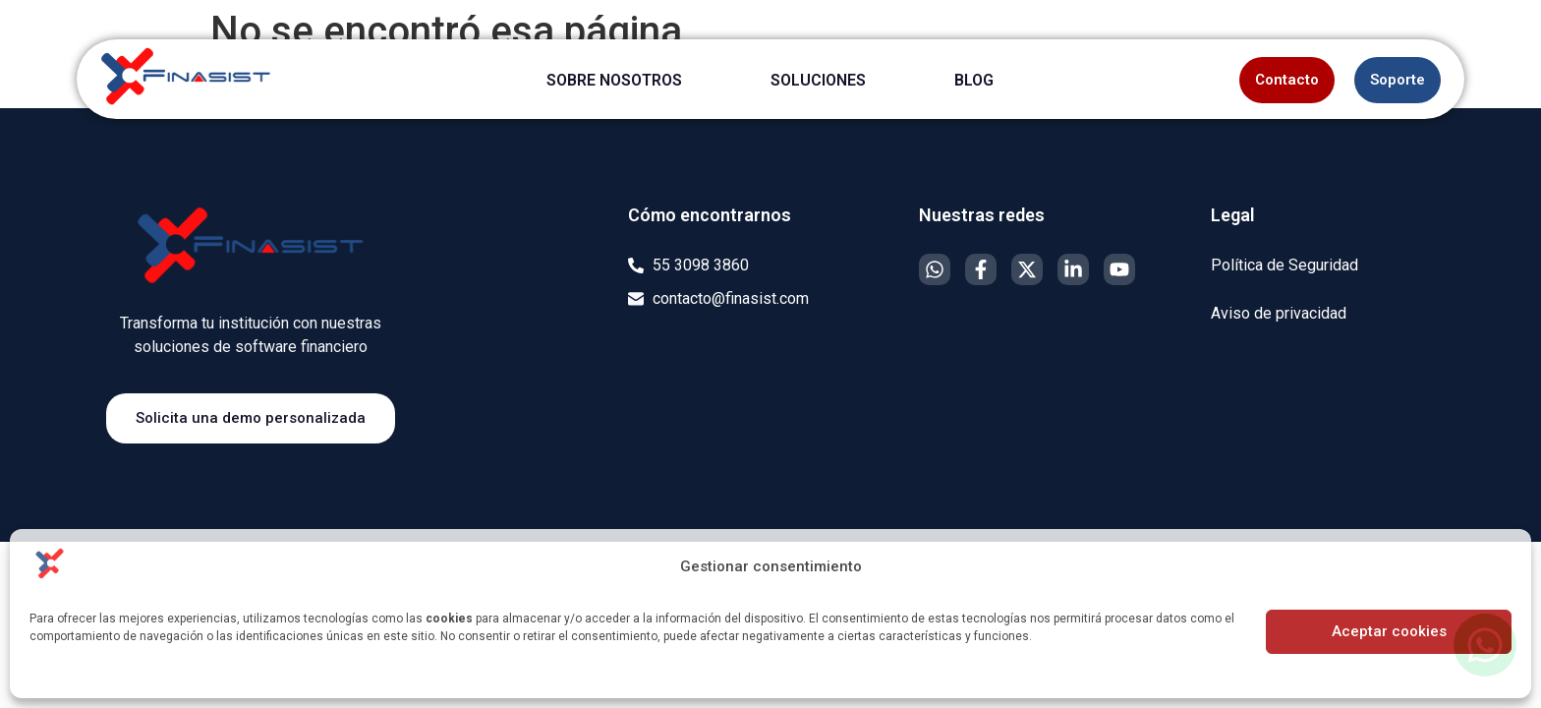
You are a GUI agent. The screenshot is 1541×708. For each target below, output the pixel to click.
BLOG (974, 80)
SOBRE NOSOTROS (614, 80)
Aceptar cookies (1389, 631)
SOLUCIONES (818, 80)
